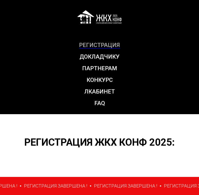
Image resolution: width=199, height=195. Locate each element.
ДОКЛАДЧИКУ (99, 56)
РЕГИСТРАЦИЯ (99, 45)
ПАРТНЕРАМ (99, 68)
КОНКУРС (100, 80)
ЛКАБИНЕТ (99, 91)
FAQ (99, 103)
